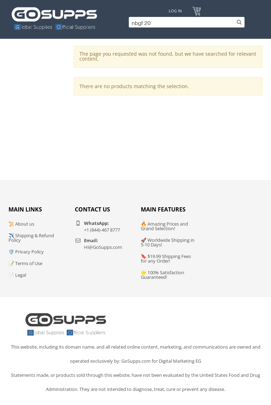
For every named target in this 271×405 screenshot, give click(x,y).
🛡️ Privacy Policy (26, 251)
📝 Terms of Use (25, 263)
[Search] (185, 22)
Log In (175, 10)
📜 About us (21, 224)
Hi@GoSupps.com (103, 247)
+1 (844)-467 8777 (102, 230)
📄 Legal (17, 275)
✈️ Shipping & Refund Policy (31, 237)
